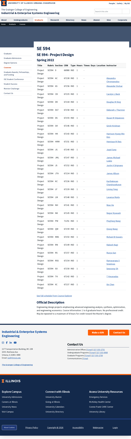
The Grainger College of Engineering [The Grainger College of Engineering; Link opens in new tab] (19, 9)
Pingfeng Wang (113, 221)
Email (89, 349)
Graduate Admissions (12, 58)
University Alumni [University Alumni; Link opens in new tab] (53, 397)
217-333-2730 (97, 355)
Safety (120, 3)
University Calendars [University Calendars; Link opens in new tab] (55, 406)
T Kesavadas (112, 276)
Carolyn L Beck (113, 94)
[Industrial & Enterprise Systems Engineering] (30, 13)
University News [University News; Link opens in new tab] (9, 406)
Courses (7, 67)
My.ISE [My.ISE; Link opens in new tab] (127, 3)
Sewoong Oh (112, 268)
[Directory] (71, 20)
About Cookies (9, 427)
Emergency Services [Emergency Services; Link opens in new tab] (98, 397)
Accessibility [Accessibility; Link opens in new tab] (78, 427)
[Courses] (22, 24)
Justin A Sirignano (114, 165)
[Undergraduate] (22, 20)
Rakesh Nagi (112, 244)
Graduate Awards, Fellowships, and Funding (16, 73)
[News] (85, 20)
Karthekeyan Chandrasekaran (113, 183)
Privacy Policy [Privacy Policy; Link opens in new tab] (31, 427)
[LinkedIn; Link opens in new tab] (11, 342)
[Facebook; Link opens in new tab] (7, 342)
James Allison (112, 173)
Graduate (8, 53)
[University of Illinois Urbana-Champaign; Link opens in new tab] (28, 3)
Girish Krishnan (113, 125)
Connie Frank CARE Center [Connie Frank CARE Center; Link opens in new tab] (101, 406)
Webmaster (98, 427)
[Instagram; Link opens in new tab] (3, 342)
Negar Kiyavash (113, 213)
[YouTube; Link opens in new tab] (15, 342)
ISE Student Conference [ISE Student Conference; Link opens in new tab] (14, 79)
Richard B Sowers (114, 236)
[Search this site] (108, 11)
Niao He (110, 205)
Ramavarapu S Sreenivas (113, 262)
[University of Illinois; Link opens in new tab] (11, 381)
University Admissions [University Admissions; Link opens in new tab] (12, 397)
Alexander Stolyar (114, 86)
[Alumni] (98, 20)
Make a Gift (98, 332)
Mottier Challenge (11, 88)
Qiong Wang (112, 228)
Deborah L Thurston (115, 109)
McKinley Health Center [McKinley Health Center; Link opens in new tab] (100, 401)
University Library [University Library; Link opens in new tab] (97, 411)
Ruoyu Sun (111, 252)
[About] (5, 20)
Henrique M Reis (113, 141)
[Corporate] (124, 20)
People (112, 3)
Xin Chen (110, 284)
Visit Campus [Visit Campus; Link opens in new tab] (8, 411)
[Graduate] (40, 20)
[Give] (110, 20)
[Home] (3, 24)
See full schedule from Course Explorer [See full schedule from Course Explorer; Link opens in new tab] (54, 295)
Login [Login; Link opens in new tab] (115, 427)
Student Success (10, 84)
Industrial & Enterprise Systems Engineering (24, 333)
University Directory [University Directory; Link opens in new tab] (55, 411)
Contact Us (8, 93)
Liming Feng (112, 189)
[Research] (56, 20)
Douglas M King (113, 101)
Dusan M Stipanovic (115, 117)
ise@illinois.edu (14, 358)
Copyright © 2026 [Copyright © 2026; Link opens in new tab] (55, 427)
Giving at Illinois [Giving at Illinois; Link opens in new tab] (53, 401)
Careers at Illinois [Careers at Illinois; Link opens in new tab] (10, 401)
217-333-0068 (102, 352)
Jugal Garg (111, 149)
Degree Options (10, 63)
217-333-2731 (99, 349)
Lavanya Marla (113, 197)
